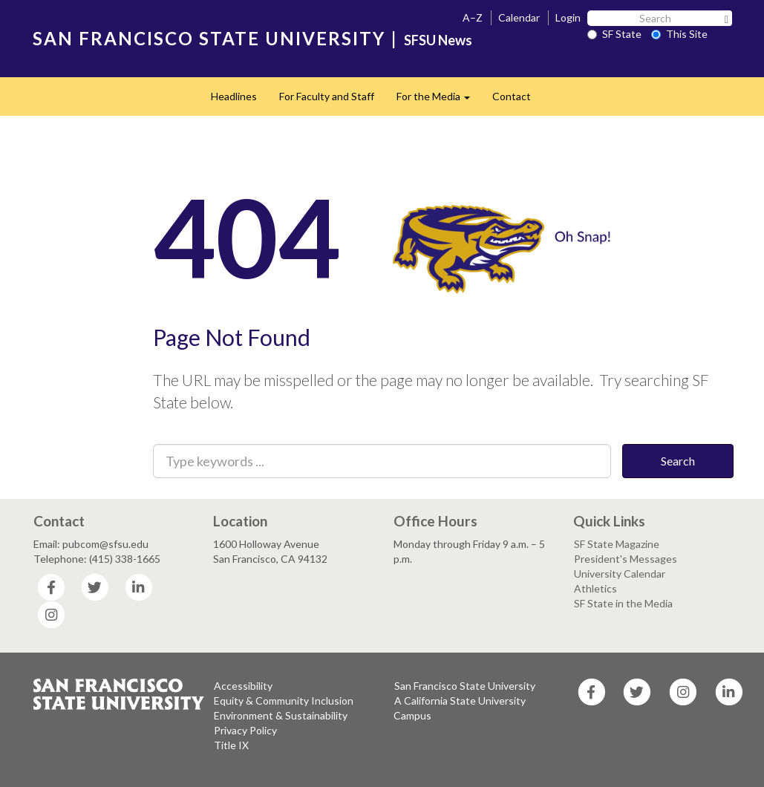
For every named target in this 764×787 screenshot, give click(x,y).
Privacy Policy (245, 730)
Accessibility (243, 685)
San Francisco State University (464, 685)
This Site (679, 33)
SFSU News (438, 40)
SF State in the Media (623, 603)
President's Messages (625, 558)
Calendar (519, 17)
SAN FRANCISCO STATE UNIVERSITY (209, 38)
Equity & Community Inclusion (283, 700)
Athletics (595, 588)
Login (568, 17)
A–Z (473, 17)
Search (678, 461)
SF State (614, 33)
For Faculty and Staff (326, 96)
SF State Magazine (616, 544)
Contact (511, 96)
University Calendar (619, 573)
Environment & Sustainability (280, 715)
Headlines (234, 96)
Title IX (231, 745)
